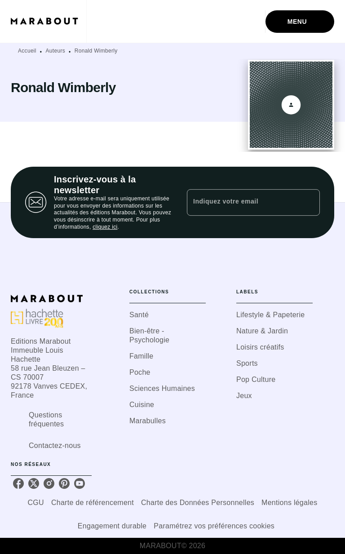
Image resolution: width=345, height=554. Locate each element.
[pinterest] (64, 483)
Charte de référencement (92, 502)
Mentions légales (289, 502)
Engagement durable (112, 526)
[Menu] (299, 21)
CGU (36, 502)
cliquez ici (105, 227)
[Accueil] (48, 21)
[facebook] (18, 483)
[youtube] (79, 483)
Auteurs (55, 51)
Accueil (27, 51)
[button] (167, 315)
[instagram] (49, 483)
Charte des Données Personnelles (197, 502)
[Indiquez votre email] (242, 202)
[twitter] (33, 483)
